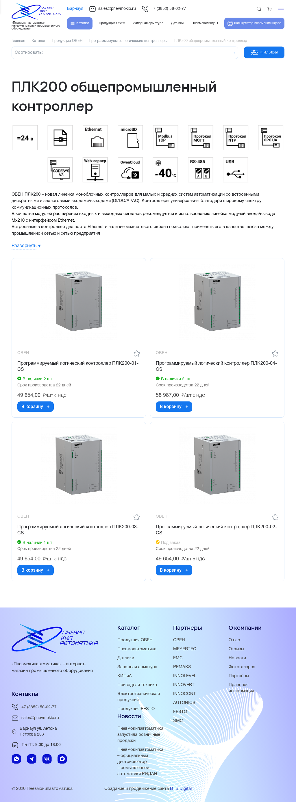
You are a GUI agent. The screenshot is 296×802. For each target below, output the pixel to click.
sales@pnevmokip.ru (112, 8)
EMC (178, 658)
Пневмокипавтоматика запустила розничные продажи (140, 735)
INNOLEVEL (184, 676)
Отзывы (237, 649)
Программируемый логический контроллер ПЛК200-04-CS (216, 367)
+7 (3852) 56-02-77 (164, 8)
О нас (234, 640)
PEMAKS (182, 667)
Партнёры (239, 676)
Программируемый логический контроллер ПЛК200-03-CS (78, 531)
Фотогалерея (242, 667)
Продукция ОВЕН (135, 640)
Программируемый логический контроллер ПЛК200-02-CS (216, 531)
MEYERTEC (184, 649)
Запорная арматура (137, 667)
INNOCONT (184, 694)
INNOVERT (184, 685)
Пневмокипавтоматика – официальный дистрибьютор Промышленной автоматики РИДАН (140, 762)
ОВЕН (179, 640)
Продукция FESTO (136, 709)
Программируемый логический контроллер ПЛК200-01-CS (78, 367)
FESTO (180, 712)
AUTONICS (184, 703)
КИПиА (124, 676)
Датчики (125, 658)
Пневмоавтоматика (136, 649)
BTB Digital (181, 789)
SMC (178, 721)
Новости (237, 658)
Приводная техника (137, 685)
